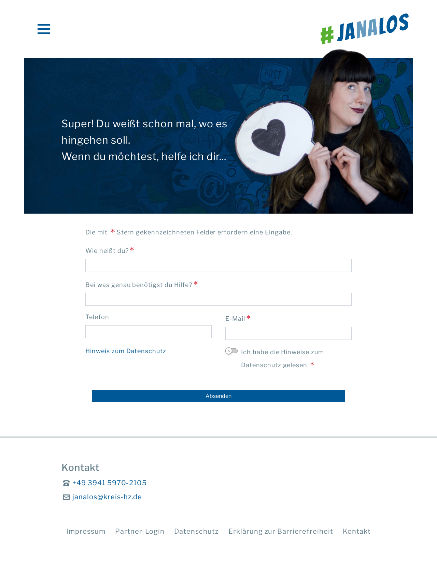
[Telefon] (148, 331)
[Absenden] (218, 396)
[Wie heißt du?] (218, 265)
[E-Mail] (288, 333)
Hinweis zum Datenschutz (125, 351)
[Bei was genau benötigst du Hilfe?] (218, 299)
